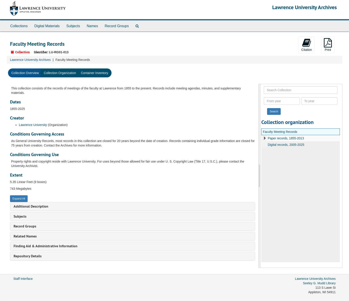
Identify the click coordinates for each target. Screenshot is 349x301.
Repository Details (28, 256)
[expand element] (264, 138)
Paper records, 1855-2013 (286, 138)
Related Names (25, 236)
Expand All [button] (18, 198)
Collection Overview (25, 73)
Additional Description (31, 206)
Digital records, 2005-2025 (286, 144)
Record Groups (117, 26)
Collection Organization (60, 73)
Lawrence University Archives (304, 7)
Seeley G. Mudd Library (319, 283)
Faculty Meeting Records (280, 132)
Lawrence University (33, 125)
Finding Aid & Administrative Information (45, 246)
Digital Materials (47, 26)
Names (92, 26)
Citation (306, 45)
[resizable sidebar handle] (259, 176)
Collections (19, 26)
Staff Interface (23, 278)
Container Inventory (94, 73)
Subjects (73, 26)
